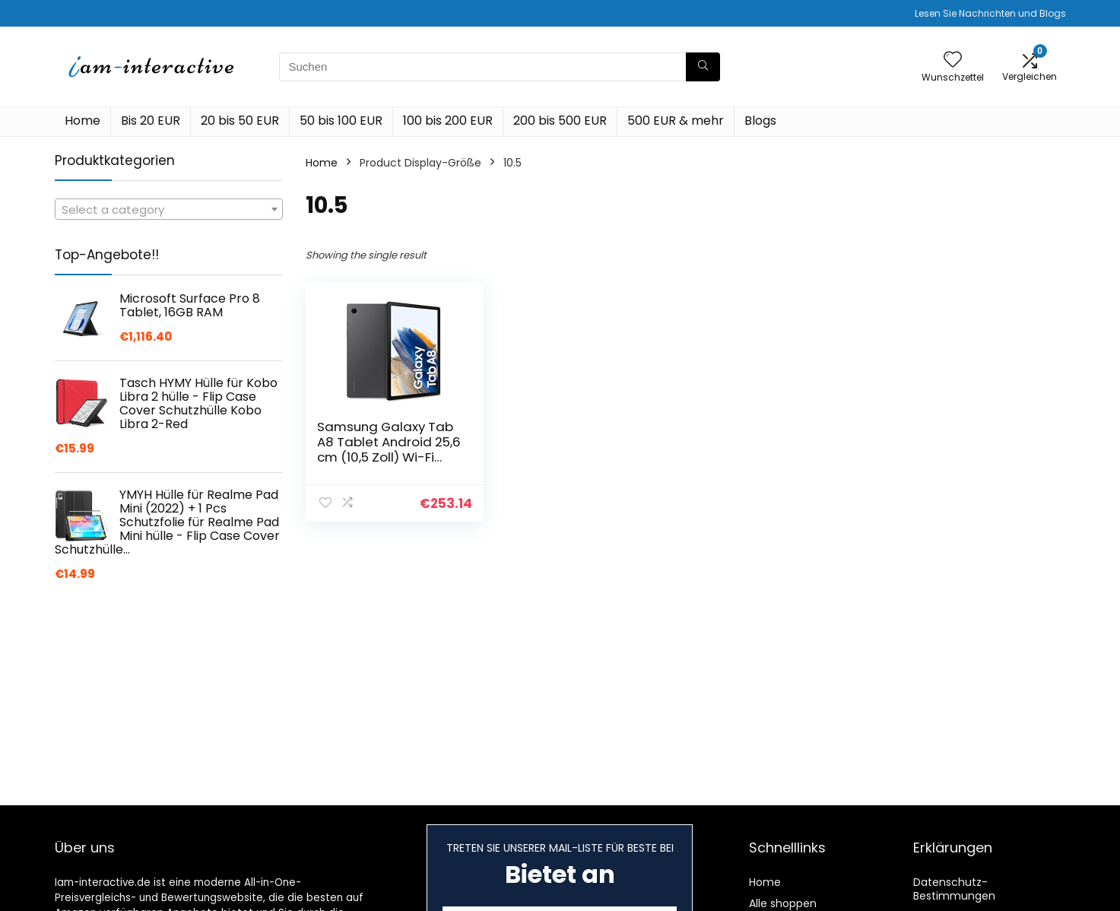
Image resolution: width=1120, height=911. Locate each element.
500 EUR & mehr (675, 120)
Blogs (760, 120)
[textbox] (169, 210)
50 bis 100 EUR (341, 120)
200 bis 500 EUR (560, 120)
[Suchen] (703, 66)
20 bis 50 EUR (240, 120)
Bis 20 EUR (150, 120)
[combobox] (169, 209)
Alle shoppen (783, 903)
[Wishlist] (953, 60)
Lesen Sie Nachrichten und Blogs (990, 13)
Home (82, 120)
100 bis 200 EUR (448, 120)
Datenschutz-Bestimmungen (954, 888)
